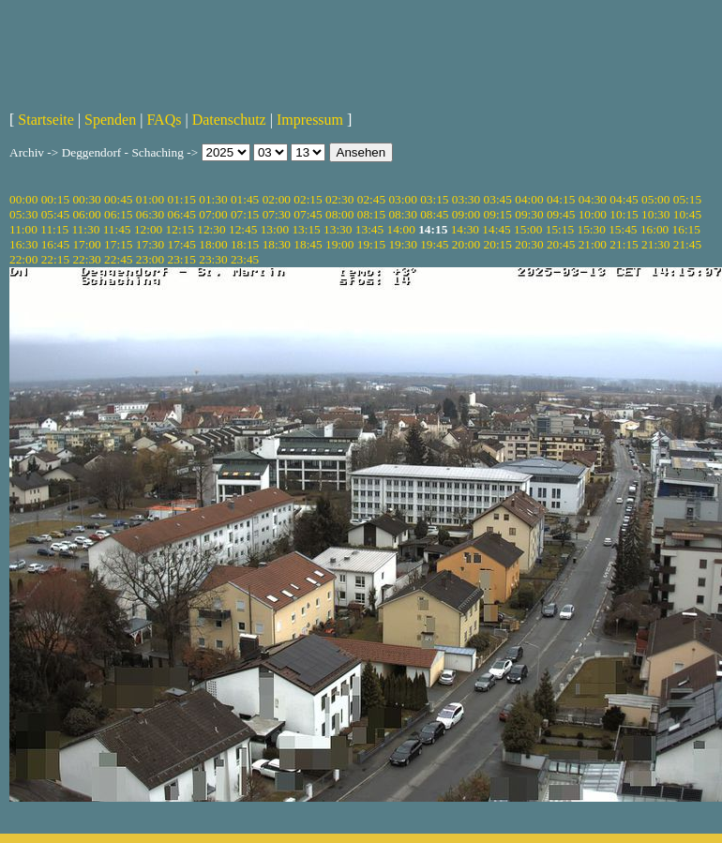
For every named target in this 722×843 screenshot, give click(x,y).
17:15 (118, 244)
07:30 (277, 214)
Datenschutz (229, 120)
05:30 (23, 214)
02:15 (307, 199)
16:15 (686, 229)
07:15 (245, 214)
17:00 (86, 244)
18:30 (277, 244)
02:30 (339, 199)
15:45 (623, 229)
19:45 (434, 244)
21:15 (623, 244)
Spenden (110, 120)
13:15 (306, 229)
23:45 (245, 259)
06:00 (86, 214)
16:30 (23, 244)
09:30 (529, 214)
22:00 (23, 259)
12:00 (148, 229)
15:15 (560, 229)
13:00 (275, 229)
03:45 (498, 199)
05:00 (655, 199)
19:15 (371, 244)
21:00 (593, 244)
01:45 (245, 199)
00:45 (118, 199)
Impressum (310, 120)
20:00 (466, 244)
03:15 (434, 199)
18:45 (307, 244)
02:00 (277, 199)
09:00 (466, 214)
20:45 (561, 244)
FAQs (163, 120)
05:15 (687, 199)
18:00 (213, 244)
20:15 (498, 244)
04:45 (623, 199)
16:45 (55, 244)
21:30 (655, 244)
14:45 (496, 229)
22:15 (55, 259)
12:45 (243, 229)
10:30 (655, 214)
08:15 (371, 214)
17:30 (150, 244)
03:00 (402, 199)
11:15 (54, 229)
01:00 (150, 199)
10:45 (687, 214)
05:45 (55, 214)
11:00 (23, 229)
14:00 (401, 229)
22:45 (118, 259)
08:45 (434, 214)
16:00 (654, 229)
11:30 (85, 229)
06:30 (150, 214)
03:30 (466, 199)
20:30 (529, 244)
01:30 (213, 199)
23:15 (182, 259)
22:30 (86, 259)
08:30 (402, 214)
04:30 (593, 199)
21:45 (687, 244)
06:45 (182, 214)
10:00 (593, 214)
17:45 (182, 244)
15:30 (591, 229)
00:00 (23, 199)
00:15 (55, 199)
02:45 (371, 199)
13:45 (369, 229)
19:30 (402, 244)
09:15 (498, 214)
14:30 (465, 229)
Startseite (46, 120)
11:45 (117, 229)
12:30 (211, 229)
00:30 (86, 199)
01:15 (182, 199)
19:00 (339, 244)
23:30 (213, 259)
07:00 (213, 214)
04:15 (561, 199)
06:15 (118, 214)
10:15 (623, 214)
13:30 (337, 229)
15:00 (528, 229)
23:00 (150, 259)
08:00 (339, 214)
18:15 (245, 244)
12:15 (180, 229)
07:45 (307, 214)
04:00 (529, 199)
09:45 (561, 214)
